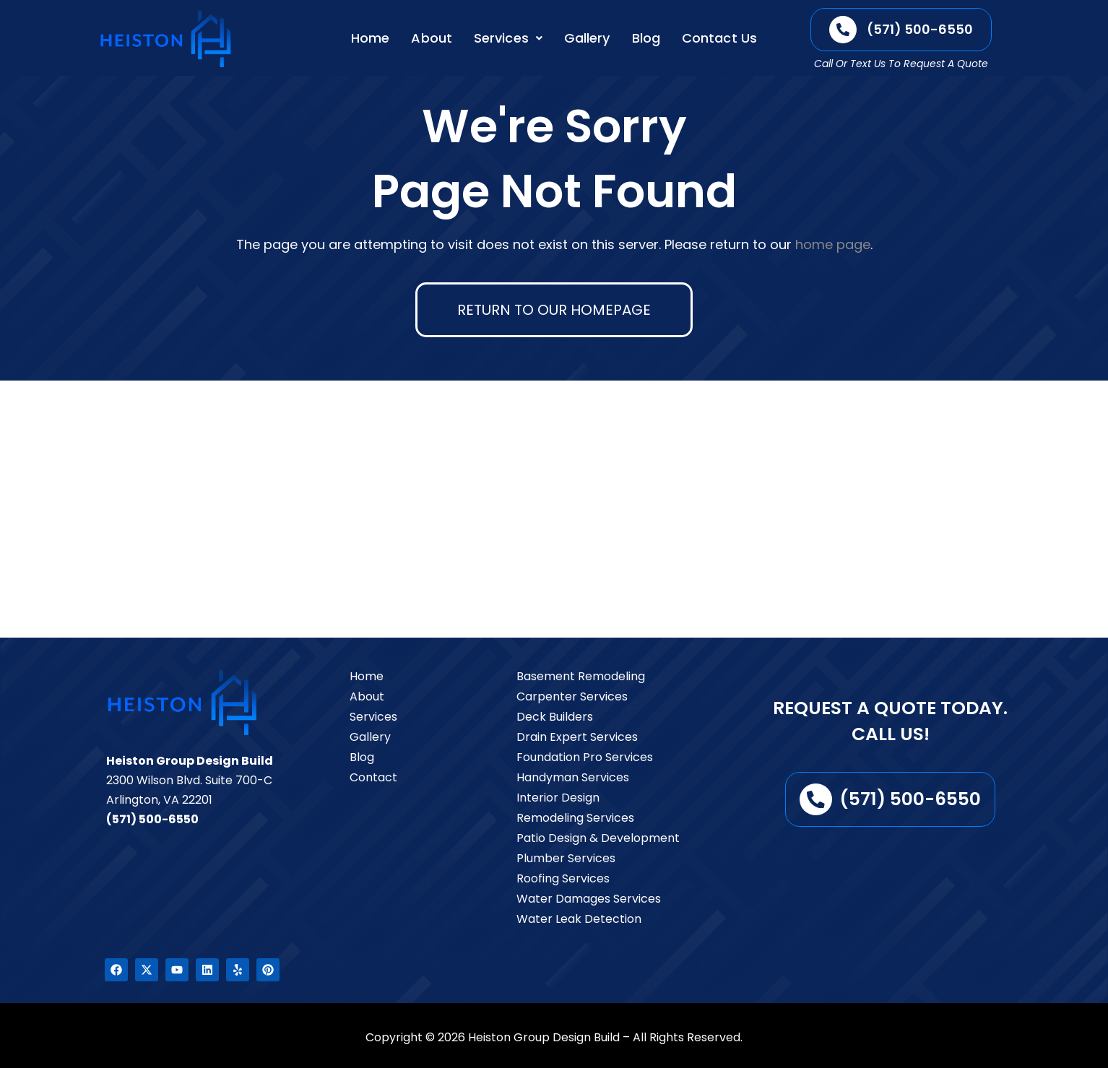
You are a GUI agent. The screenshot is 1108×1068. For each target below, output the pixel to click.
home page (832, 244)
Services (508, 38)
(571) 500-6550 (152, 819)
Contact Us (719, 38)
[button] (508, 38)
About (431, 38)
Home (370, 38)
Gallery (587, 38)
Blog (646, 38)
